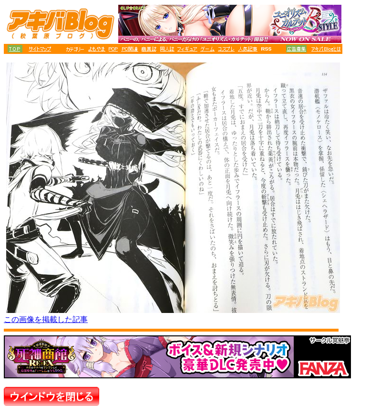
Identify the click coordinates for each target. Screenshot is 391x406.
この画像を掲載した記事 (46, 319)
